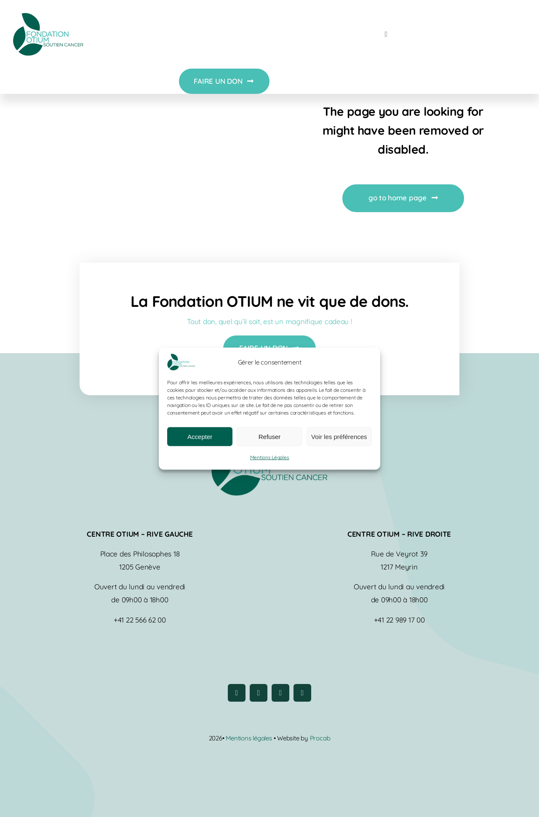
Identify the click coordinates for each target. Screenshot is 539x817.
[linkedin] (302, 693)
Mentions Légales (269, 457)
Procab (320, 738)
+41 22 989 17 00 (399, 619)
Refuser (270, 436)
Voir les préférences (339, 436)
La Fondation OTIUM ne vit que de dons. (270, 301)
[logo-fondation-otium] (48, 16)
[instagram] (258, 693)
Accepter (199, 436)
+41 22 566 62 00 (140, 619)
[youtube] (280, 693)
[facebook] (236, 693)
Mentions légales (249, 738)
